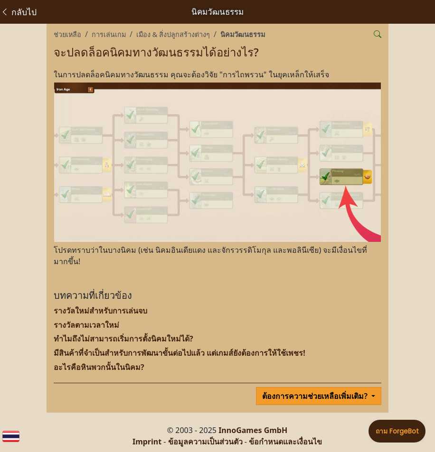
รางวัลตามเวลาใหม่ (86, 325)
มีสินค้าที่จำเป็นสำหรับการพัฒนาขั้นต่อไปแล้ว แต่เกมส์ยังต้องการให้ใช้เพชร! (179, 353)
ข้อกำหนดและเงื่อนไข (285, 441)
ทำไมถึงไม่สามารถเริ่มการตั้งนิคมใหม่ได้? (123, 338)
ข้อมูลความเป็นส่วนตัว (205, 441)
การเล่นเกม (109, 34)
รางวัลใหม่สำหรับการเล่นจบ (100, 310)
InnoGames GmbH (252, 430)
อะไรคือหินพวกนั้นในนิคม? (99, 367)
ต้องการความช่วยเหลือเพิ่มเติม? (315, 396)
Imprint (146, 441)
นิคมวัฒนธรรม (242, 34)
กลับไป (18, 12)
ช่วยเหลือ (67, 34)
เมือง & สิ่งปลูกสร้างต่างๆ (173, 34)
